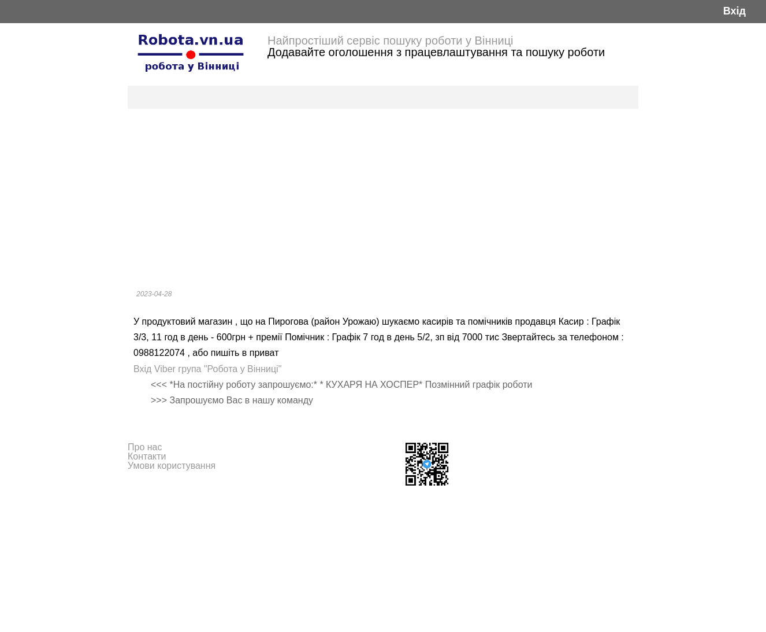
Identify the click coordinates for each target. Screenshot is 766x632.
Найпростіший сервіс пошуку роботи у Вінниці (390, 40)
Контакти (147, 456)
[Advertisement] (383, 196)
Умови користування (171, 466)
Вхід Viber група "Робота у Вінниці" (207, 369)
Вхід (734, 11)
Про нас (145, 447)
